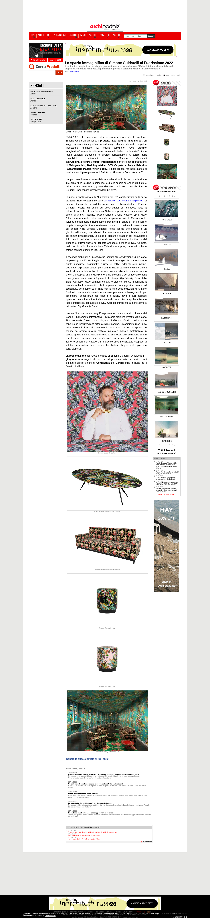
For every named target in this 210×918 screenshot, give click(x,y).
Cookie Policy (50, 916)
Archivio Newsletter (38, 60)
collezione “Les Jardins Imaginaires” (124, 200)
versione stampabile (172, 75)
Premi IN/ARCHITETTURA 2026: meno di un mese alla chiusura (167, 483)
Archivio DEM (55, 60)
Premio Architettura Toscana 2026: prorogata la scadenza (167, 471)
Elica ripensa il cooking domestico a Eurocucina (84, 834)
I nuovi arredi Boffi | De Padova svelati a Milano (84, 838)
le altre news (147, 842)
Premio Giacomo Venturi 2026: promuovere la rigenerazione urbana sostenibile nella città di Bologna (166, 465)
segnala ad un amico (152, 75)
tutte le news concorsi (166, 494)
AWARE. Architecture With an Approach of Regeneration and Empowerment (166, 489)
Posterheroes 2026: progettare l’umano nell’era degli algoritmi (166, 477)
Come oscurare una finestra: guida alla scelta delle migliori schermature (92, 831)
